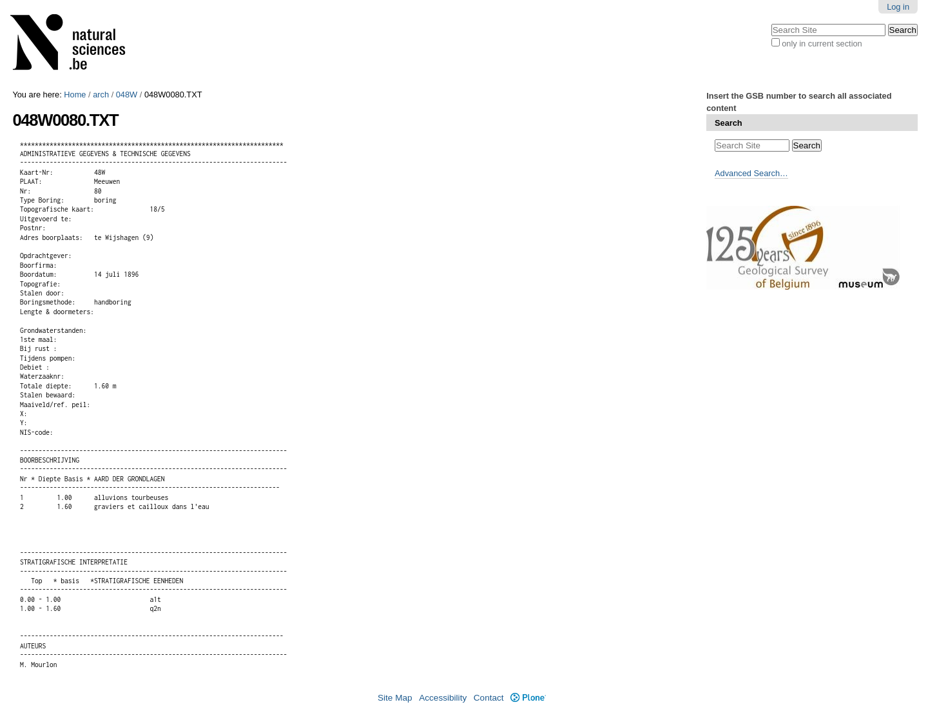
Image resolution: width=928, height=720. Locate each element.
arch (101, 94)
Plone (528, 698)
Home (75, 94)
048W (126, 94)
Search (728, 123)
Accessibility (443, 698)
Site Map (395, 698)
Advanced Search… (751, 173)
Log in (898, 7)
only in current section (822, 43)
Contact (489, 698)
